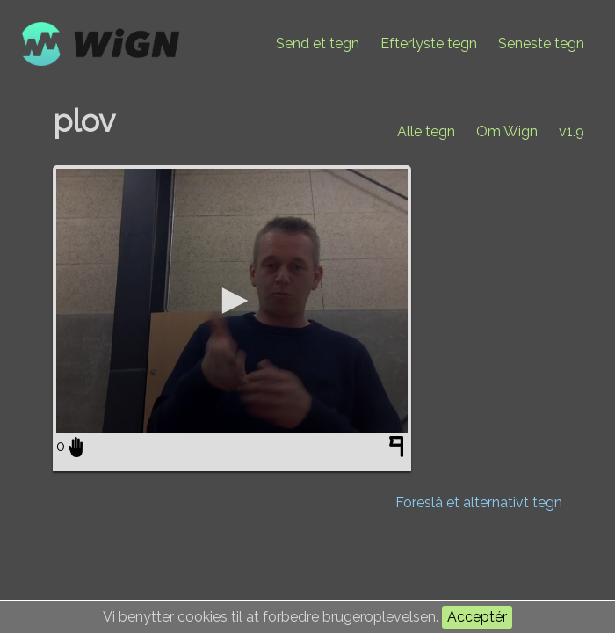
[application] (232, 301)
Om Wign (507, 131)
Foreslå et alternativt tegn (478, 502)
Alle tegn (426, 131)
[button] (232, 300)
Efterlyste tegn (428, 43)
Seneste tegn (541, 43)
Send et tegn (317, 43)
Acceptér (477, 616)
